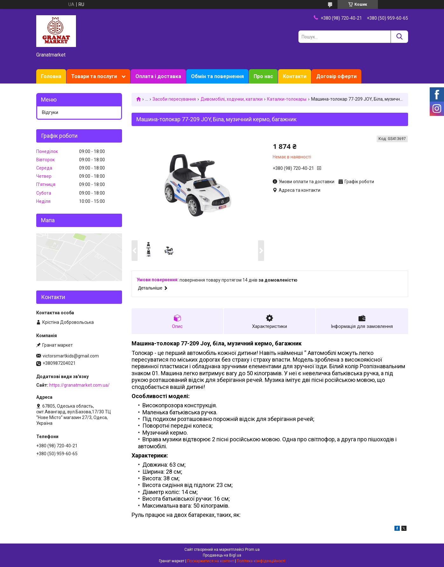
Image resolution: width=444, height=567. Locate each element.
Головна (51, 76)
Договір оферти (336, 76)
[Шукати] (399, 36)
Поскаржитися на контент (210, 561)
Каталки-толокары (286, 99)
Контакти (294, 76)
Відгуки (50, 112)
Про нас (263, 76)
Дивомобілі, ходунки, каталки (232, 99)
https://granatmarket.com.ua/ (79, 385)
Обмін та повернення (217, 76)
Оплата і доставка (158, 76)
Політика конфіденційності (261, 561)
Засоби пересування (174, 99)
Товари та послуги (94, 76)
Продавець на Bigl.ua (222, 555)
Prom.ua (252, 549)
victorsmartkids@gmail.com (71, 355)
